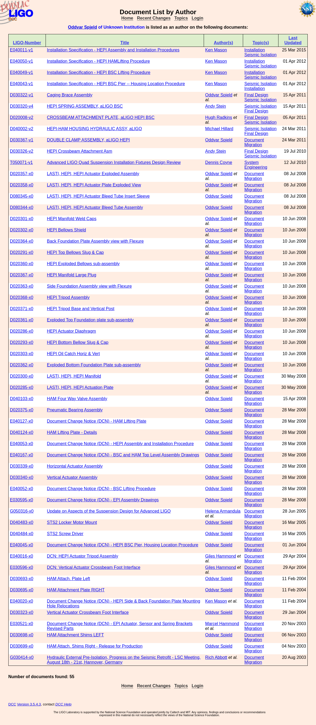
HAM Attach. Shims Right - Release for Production (95, 646)
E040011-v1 (21, 50)
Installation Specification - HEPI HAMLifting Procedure (98, 61)
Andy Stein (215, 106)
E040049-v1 (21, 72)
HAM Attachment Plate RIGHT (76, 590)
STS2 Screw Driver (65, 533)
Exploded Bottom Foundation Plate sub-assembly (94, 365)
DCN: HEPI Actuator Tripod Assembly (82, 556)
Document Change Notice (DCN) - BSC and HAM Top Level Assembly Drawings (123, 455)
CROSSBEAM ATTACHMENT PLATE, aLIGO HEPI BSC (101, 117)
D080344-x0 (21, 207)
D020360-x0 (21, 263)
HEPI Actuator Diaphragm (71, 331)
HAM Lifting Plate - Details (72, 432)
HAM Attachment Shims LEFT (75, 635)
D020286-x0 (21, 331)
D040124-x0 (21, 432)
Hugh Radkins (218, 117)
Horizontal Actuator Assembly (75, 466)
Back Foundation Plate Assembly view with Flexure (95, 241)
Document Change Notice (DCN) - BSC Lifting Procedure (101, 488)
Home (127, 18)
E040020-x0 (21, 601)
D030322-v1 (21, 95)
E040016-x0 (21, 556)
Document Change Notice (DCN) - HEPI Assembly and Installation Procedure (120, 443)
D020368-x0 (21, 297)
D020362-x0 (21, 365)
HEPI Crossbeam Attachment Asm (79, 151)
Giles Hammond (220, 556)
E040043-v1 (21, 83)
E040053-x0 (21, 443)
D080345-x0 (21, 196)
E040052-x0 (21, 488)
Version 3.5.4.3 (29, 704)
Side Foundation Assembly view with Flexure (89, 286)
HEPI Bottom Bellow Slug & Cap (77, 342)
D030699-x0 (21, 646)
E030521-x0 (21, 623)
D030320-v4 (21, 106)
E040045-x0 (21, 545)
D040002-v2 (21, 128)
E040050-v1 (21, 61)
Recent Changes (153, 18)
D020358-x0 (21, 185)
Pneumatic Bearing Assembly (75, 410)
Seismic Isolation (260, 54)
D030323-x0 (21, 612)
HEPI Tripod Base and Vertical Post (80, 308)
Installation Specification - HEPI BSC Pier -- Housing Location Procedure (116, 83)
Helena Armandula (223, 511)
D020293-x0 (21, 342)
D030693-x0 (21, 578)
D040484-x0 (21, 533)
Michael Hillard (219, 128)
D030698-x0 (21, 635)
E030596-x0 (21, 567)
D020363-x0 (21, 286)
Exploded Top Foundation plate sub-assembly (90, 320)
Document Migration (254, 142)
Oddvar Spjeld (82, 27)
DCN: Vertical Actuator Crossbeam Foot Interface (93, 567)
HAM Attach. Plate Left (68, 578)
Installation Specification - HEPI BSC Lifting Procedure (98, 72)
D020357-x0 (21, 173)
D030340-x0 (21, 477)
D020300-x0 (21, 376)
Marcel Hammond (222, 623)
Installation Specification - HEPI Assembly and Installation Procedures (113, 50)
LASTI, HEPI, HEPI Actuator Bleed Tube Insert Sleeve (98, 196)
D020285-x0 (21, 387)
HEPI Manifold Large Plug (71, 275)
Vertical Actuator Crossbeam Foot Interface (88, 612)
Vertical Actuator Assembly (72, 477)
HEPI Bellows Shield (66, 230)
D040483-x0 (21, 522)
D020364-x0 (21, 241)
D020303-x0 (21, 353)
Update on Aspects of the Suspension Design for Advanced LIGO (109, 511)
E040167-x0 (21, 455)
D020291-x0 (21, 252)
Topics (181, 18)
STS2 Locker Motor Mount (72, 522)
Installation (254, 50)
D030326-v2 (21, 151)
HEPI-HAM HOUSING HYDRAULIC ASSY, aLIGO (94, 128)
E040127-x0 (21, 421)
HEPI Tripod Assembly (68, 297)
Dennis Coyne (218, 162)
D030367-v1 (21, 140)
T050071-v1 (21, 162)
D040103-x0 (21, 398)
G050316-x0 (22, 511)
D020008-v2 (21, 117)
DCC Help (63, 704)
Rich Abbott (216, 657)
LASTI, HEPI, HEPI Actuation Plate (80, 387)
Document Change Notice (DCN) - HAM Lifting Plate (96, 421)
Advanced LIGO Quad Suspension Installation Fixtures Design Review (114, 162)
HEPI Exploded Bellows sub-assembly (83, 263)
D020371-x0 (21, 308)
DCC (12, 704)
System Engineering (255, 165)
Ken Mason (216, 50)
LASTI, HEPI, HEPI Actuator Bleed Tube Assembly (95, 207)
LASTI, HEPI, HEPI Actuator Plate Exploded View (94, 185)
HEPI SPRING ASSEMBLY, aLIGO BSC (85, 106)
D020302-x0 (21, 230)
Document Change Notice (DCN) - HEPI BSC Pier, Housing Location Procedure (122, 545)
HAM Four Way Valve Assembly (77, 398)
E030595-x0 (21, 500)
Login (197, 18)
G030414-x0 (22, 657)
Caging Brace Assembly (69, 95)
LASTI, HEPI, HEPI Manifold (74, 376)
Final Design (256, 95)
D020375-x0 (21, 410)
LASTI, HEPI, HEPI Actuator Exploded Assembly (93, 173)
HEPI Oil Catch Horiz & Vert (73, 353)
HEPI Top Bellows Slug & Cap (75, 252)
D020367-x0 (21, 275)
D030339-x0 (21, 466)
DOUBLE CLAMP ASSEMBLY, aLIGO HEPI (88, 140)
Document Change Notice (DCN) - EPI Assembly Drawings (103, 500)
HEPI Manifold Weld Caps (71, 218)
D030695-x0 (21, 590)
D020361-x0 (21, 320)
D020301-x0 (21, 218)
